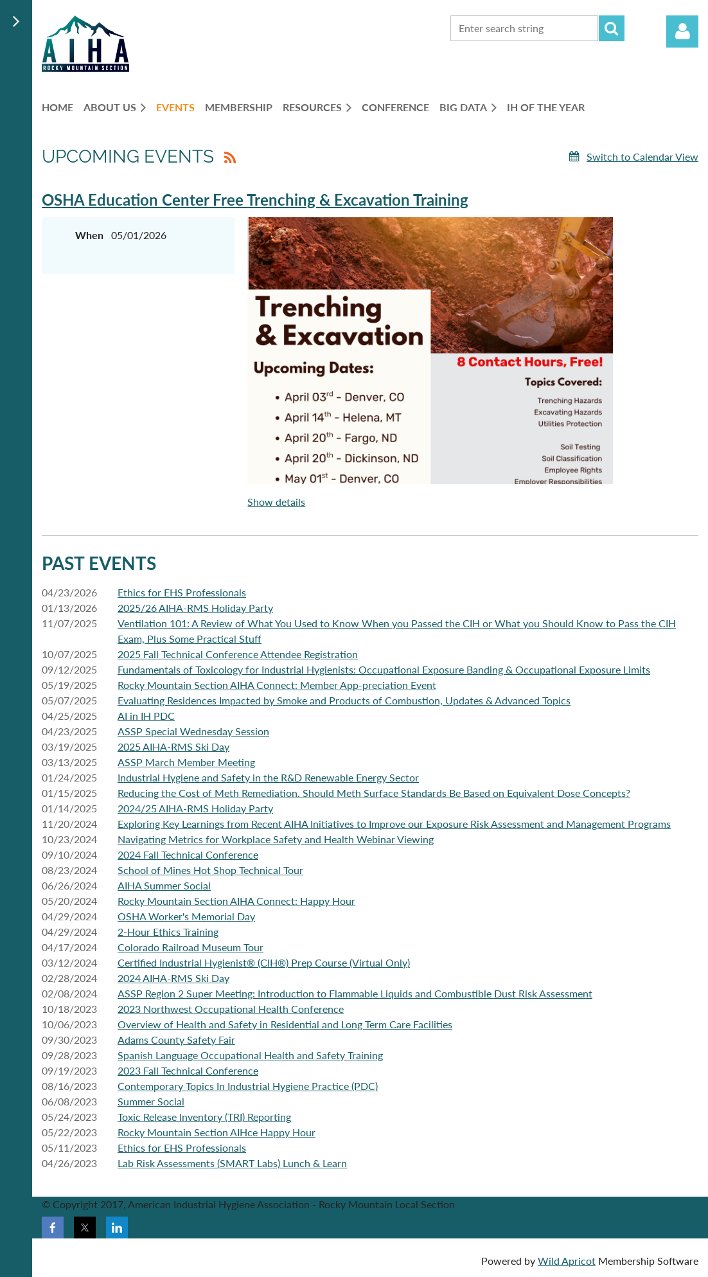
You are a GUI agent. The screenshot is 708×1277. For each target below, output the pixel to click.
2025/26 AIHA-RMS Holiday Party (195, 608)
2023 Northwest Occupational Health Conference (231, 1009)
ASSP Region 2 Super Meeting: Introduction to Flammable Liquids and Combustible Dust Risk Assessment (355, 993)
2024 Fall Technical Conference (188, 854)
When (89, 235)
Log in (682, 31)
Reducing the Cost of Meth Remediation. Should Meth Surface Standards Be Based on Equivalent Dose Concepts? (374, 793)
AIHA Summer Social (164, 885)
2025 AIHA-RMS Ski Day (173, 746)
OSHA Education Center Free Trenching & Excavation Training (255, 199)
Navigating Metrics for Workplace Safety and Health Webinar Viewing (276, 839)
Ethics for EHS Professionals (182, 592)
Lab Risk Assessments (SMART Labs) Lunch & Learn (232, 1163)
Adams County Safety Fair (176, 1039)
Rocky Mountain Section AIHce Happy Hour (216, 1132)
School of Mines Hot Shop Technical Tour (210, 870)
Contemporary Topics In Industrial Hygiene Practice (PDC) (248, 1086)
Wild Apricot (567, 1261)
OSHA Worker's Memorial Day (186, 916)
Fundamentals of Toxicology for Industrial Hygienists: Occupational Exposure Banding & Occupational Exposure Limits (384, 669)
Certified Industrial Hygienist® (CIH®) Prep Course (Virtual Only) (264, 962)
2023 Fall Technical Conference (188, 1070)
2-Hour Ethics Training (168, 931)
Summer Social (151, 1101)
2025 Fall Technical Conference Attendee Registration (238, 654)
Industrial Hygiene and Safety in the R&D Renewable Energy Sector (268, 777)
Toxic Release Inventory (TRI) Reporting (204, 1117)
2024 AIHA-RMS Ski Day (173, 978)
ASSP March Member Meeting (186, 762)
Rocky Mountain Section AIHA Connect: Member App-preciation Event (277, 685)
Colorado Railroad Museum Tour (190, 947)
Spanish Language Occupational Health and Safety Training (250, 1055)
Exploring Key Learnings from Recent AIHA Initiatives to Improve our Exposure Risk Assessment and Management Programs (394, 823)
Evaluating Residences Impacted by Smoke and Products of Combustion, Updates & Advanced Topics (344, 700)
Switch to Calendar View (642, 156)
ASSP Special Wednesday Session (193, 731)
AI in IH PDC (146, 716)
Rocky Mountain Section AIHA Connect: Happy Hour (236, 901)
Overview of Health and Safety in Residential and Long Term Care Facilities (285, 1024)
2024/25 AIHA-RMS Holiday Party (195, 808)
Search (611, 28)
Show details (276, 502)
